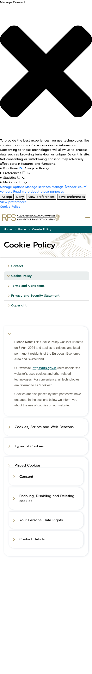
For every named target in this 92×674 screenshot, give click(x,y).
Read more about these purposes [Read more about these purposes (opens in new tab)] (38, 191)
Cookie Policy (10, 206)
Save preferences (72, 197)
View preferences (41, 197)
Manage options (12, 187)
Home (8, 229)
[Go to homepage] (31, 217)
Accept (7, 197)
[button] (46, 71)
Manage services (38, 187)
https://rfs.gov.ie (44, 368)
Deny (20, 197)
